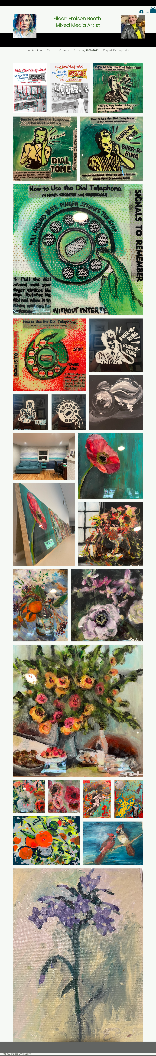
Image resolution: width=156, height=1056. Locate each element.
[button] (116, 50)
